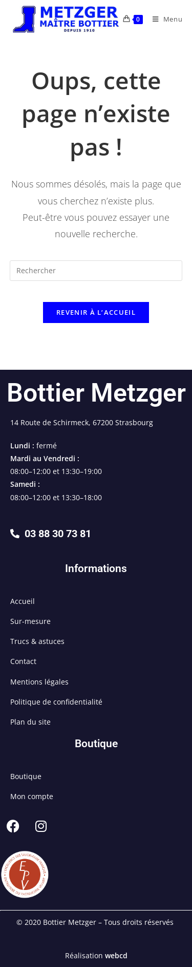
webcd (116, 955)
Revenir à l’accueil (96, 312)
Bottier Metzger (96, 393)
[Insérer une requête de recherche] (96, 270)
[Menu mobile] (164, 19)
